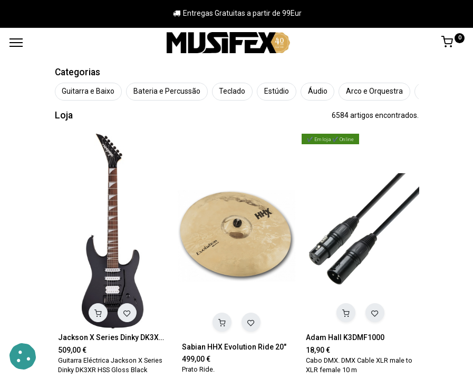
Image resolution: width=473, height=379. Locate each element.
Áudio (317, 91)
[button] (98, 312)
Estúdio (276, 91)
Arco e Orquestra (374, 91)
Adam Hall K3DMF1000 (345, 337)
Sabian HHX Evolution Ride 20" (234, 347)
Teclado (232, 91)
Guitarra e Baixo (88, 91)
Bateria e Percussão (166, 91)
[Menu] (16, 43)
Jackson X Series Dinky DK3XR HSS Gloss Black (112, 337)
